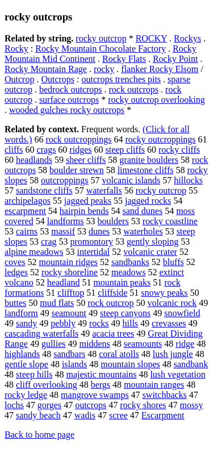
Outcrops (57, 79)
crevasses (169, 323)
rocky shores (143, 405)
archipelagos (28, 200)
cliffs (14, 149)
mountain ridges (68, 262)
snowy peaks (164, 292)
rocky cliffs (179, 149)
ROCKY (151, 38)
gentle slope (26, 364)
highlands (22, 354)
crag (49, 241)
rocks (99, 323)
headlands (34, 160)
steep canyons (125, 313)
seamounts (143, 344)
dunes (99, 231)
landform (21, 313)
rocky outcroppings (160, 139)
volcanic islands (131, 180)
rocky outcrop (101, 38)
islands (74, 364)
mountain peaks (122, 282)
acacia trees (113, 333)
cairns (26, 231)
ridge (185, 344)
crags (46, 149)
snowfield (182, 313)
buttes (15, 303)
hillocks (188, 180)
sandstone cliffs (44, 190)
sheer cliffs (86, 160)
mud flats (57, 303)
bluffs (173, 262)
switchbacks (165, 395)
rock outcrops (134, 89)
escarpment (25, 211)
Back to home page (39, 434)
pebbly (63, 323)
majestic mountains (101, 374)
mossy (191, 405)
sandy (26, 323)
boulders (113, 221)
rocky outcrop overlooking (156, 99)
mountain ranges (154, 384)
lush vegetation (177, 374)
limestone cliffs (146, 170)
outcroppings (65, 180)
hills (131, 323)
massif (63, 231)
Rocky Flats (124, 59)
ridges (80, 149)
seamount (69, 313)
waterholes (142, 231)
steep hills (34, 374)
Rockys (187, 38)
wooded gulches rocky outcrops (66, 110)
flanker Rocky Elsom (159, 69)
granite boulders (148, 160)
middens (95, 344)
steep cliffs (124, 149)
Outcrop (19, 79)
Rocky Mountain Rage (46, 69)
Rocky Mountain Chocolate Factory (100, 48)
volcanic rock (172, 303)
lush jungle (173, 354)
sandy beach (38, 415)
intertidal (93, 252)
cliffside (112, 292)
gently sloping (152, 241)
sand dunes (143, 211)
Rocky (16, 48)
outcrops (90, 405)
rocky (104, 69)
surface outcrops (69, 99)
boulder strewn (76, 170)
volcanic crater (150, 252)
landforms (65, 221)
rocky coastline (170, 221)
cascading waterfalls (41, 333)
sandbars (69, 354)
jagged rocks (148, 200)
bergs (100, 384)
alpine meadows (34, 252)
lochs (14, 405)
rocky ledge (26, 395)
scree (118, 415)
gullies (53, 344)
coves (15, 262)
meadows (128, 272)
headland (63, 282)
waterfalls (104, 190)
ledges (16, 272)
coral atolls (119, 354)
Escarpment (163, 415)
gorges (49, 405)
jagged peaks (87, 200)
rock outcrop (110, 303)
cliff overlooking (46, 384)
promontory (92, 241)
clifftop (70, 292)
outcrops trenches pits (121, 79)
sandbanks (130, 262)
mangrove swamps (95, 395)
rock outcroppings (78, 139)
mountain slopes (130, 364)
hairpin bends (84, 211)
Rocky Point (175, 59)
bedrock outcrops (70, 89)
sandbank (191, 364)
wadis (84, 415)
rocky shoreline (69, 272)
